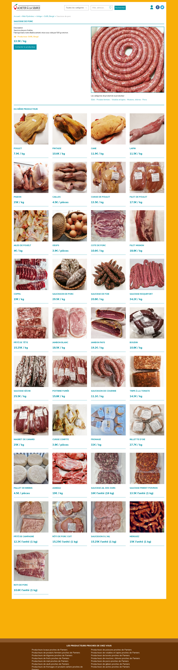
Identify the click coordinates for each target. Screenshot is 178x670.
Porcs (144, 100)
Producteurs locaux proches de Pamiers (49, 649)
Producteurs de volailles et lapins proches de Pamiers (115, 652)
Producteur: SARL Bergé (26, 37)
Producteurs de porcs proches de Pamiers (110, 661)
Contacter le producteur (25, 47)
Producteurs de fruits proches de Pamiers (50, 658)
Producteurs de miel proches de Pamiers (50, 661)
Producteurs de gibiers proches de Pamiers (110, 664)
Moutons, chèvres (134, 100)
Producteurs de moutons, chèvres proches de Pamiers (115, 658)
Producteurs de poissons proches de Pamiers (111, 649)
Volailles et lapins (119, 100)
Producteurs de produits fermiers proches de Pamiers (56, 652)
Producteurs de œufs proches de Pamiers (50, 664)
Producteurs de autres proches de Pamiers (110, 667)
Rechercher (120, 7)
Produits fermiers (103, 100)
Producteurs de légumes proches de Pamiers (52, 655)
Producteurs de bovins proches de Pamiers (110, 655)
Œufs (93, 100)
